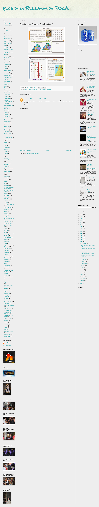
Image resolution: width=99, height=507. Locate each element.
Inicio (47, 150)
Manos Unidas (7, 207)
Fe (4, 135)
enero (82, 280)
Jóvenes (6, 193)
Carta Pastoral (7, 70)
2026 (81, 214)
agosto (83, 265)
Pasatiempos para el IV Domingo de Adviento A (87, 252)
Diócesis (6, 109)
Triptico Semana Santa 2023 (8, 313)
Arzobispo (6, 47)
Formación (6, 144)
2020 (81, 227)
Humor (5, 166)
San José (6, 288)
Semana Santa (7, 302)
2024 (81, 218)
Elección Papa (7, 118)
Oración (6, 236)
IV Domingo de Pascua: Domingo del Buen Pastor (91, 73)
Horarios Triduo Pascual (7, 163)
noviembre (84, 259)
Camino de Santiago (9, 58)
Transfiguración (7, 308)
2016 (81, 235)
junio (82, 270)
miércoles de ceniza (9, 218)
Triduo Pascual (7, 310)
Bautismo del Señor (9, 49)
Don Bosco (6, 114)
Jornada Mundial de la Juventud (9, 188)
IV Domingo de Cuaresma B (90, 113)
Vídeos (5, 327)
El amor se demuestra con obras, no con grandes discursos (91, 166)
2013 (81, 241)
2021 (81, 224)
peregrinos (6, 259)
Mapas (5, 211)
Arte (5, 45)
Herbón (6, 153)
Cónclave (6, 88)
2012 (81, 283)
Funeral (6, 149)
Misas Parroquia (8, 225)
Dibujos (6, 103)
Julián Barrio (7, 199)
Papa (5, 243)
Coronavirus (7, 94)
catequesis (32, 89)
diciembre (83, 243)
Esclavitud (6, 126)
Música (5, 228)
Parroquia (44, 89)
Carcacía (6, 62)
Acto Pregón (7, 23)
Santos (5, 300)
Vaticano (6, 320)
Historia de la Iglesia (9, 160)
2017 (81, 233)
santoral (6, 298)
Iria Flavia (6, 179)
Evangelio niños (8, 133)
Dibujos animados (8, 105)
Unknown (26, 99)
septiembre (84, 263)
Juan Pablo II (7, 195)
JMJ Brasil (6, 185)
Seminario (6, 303)
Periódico (6, 261)
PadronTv (6, 241)
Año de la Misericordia (7, 37)
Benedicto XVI (7, 52)
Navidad (6, 230)
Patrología (6, 252)
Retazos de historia (8, 277)
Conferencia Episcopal (7, 90)
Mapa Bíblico (7, 209)
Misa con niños (7, 221)
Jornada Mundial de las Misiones (91, 87)
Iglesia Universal (8, 173)
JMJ (5, 183)
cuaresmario (7, 98)
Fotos (5, 145)
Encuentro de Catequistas (7, 120)
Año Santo (6, 40)
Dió (5, 107)
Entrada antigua (68, 150)
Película (6, 254)
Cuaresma (6, 96)
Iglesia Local (7, 171)
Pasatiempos (7, 250)
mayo (82, 272)
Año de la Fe (7, 35)
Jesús (5, 181)
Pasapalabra (7, 248)
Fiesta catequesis (8, 137)
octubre (83, 261)
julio (82, 267)
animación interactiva (9, 32)
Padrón (6, 239)
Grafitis (5, 151)
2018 (81, 231)
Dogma (6, 110)
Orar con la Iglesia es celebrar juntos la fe (91, 151)
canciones (6, 61)
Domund (6, 112)
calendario (6, 56)
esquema (6, 128)
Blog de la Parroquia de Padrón (36, 8)
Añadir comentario (25, 108)
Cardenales (7, 64)
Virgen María (7, 334)
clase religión (7, 81)
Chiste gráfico (7, 77)
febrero (83, 278)
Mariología (6, 213)
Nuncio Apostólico (8, 234)
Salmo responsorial (8, 285)
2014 (81, 239)
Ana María (7, 342)
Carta (5, 68)
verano (5, 322)
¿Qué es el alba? (91, 177)
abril (82, 274)
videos (5, 326)
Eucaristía (6, 130)
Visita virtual (7, 336)
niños (40, 89)
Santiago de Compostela (7, 295)
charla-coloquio (7, 75)
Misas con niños (8, 223)
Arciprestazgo (7, 43)
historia (6, 158)
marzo (5, 215)
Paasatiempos (7, 237)
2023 (81, 220)
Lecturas (6, 200)
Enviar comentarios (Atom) (33, 153)
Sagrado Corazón (8, 282)
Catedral (6, 72)
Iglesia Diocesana (8, 168)
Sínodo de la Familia (9, 305)
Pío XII (5, 263)
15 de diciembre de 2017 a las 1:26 (38, 99)
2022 (81, 222)
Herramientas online (9, 155)
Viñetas (6, 329)
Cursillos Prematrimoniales (8, 101)
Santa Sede (7, 293)
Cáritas (5, 66)
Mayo (5, 216)
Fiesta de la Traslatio (9, 139)
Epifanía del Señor (8, 123)
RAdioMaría (7, 273)
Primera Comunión (8, 267)
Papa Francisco (8, 245)
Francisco (6, 147)
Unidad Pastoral (8, 318)
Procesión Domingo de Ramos (9, 271)
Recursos (49, 89)
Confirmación (7, 93)
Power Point (7, 265)
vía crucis (6, 324)
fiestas (5, 142)
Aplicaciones (7, 41)
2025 (81, 216)
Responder (26, 104)
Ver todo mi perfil (7, 345)
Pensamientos (7, 256)
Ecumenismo (7, 116)
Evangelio (6, 131)
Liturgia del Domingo (9, 204)
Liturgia (6, 202)
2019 (81, 229)
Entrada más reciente (25, 150)
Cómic (5, 86)
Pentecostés (7, 257)
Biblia (5, 54)
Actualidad (27, 89)
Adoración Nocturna (9, 27)
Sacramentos (7, 280)
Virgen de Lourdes (8, 331)
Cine (5, 79)
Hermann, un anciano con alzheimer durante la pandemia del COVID (91, 137)
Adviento (6, 30)
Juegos (36, 89)
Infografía (6, 176)
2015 (81, 237)
